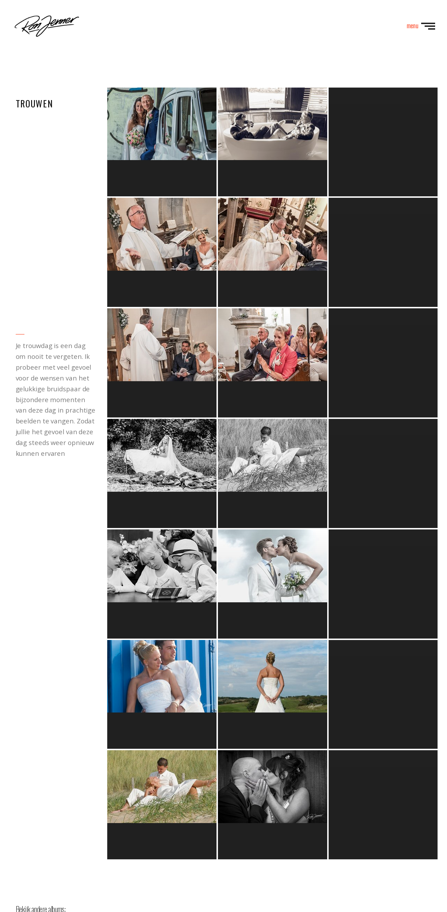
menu (421, 25)
